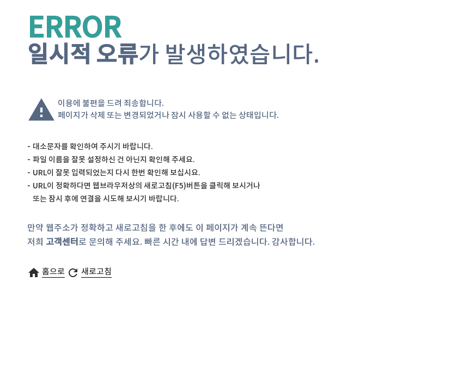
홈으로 (53, 272)
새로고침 (96, 272)
